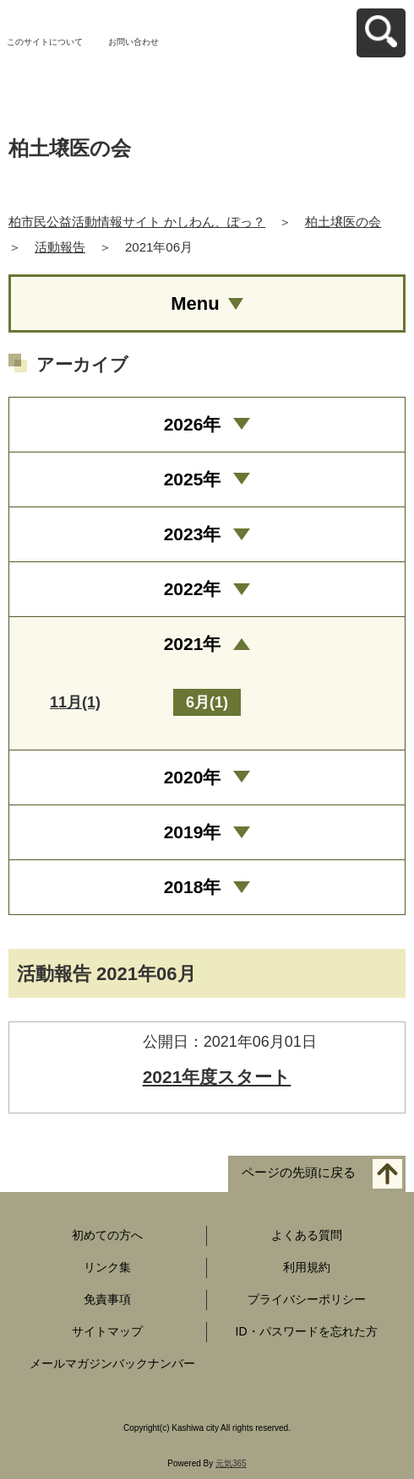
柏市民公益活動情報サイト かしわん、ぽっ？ (136, 221)
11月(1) (75, 702)
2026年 (192, 424)
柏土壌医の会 (343, 221)
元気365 (231, 1463)
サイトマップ (107, 1331)
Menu (195, 303)
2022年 (192, 589)
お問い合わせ (133, 41)
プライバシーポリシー (307, 1299)
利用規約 (306, 1267)
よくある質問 (306, 1235)
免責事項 (107, 1299)
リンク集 (107, 1267)
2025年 (192, 479)
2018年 (192, 887)
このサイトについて (45, 41)
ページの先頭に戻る (299, 1173)
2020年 (192, 777)
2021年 (192, 643)
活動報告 (60, 247)
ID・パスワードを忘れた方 (307, 1331)
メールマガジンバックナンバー (112, 1363)
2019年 (192, 832)
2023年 (192, 534)
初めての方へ (107, 1235)
